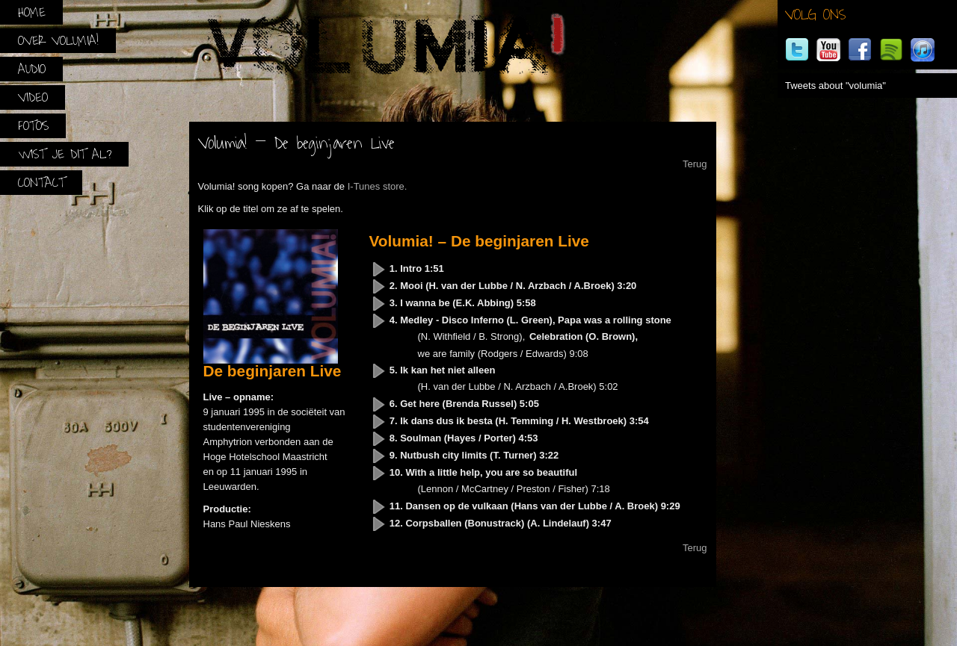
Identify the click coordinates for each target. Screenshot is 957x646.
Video (33, 97)
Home (32, 12)
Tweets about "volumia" (835, 85)
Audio (32, 69)
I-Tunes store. (377, 186)
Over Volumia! (58, 40)
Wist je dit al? (64, 154)
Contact (41, 182)
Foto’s (33, 125)
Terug (695, 164)
